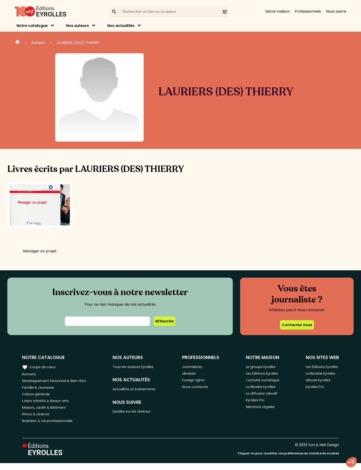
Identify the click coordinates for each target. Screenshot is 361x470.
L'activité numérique (263, 382)
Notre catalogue (32, 25)
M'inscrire (164, 321)
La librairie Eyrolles (261, 389)
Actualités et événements (139, 390)
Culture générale (37, 397)
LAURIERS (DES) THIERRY (77, 42)
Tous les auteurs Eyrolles (138, 366)
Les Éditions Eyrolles (262, 374)
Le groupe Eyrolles (261, 366)
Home (17, 42)
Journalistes (196, 366)
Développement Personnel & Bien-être (57, 382)
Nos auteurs (77, 25)
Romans (29, 374)
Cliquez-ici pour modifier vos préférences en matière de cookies (288, 460)
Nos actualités (120, 25)
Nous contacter (199, 389)
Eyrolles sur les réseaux (136, 413)
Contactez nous (297, 325)
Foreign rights (197, 382)
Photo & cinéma (36, 419)
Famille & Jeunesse (39, 389)
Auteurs (38, 42)
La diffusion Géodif (261, 397)
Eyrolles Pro (255, 404)
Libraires (193, 374)
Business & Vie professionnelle (49, 427)
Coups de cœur (39, 367)
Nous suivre (336, 11)
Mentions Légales (260, 412)
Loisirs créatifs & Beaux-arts (47, 404)
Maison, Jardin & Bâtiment (45, 412)
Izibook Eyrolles (317, 382)
